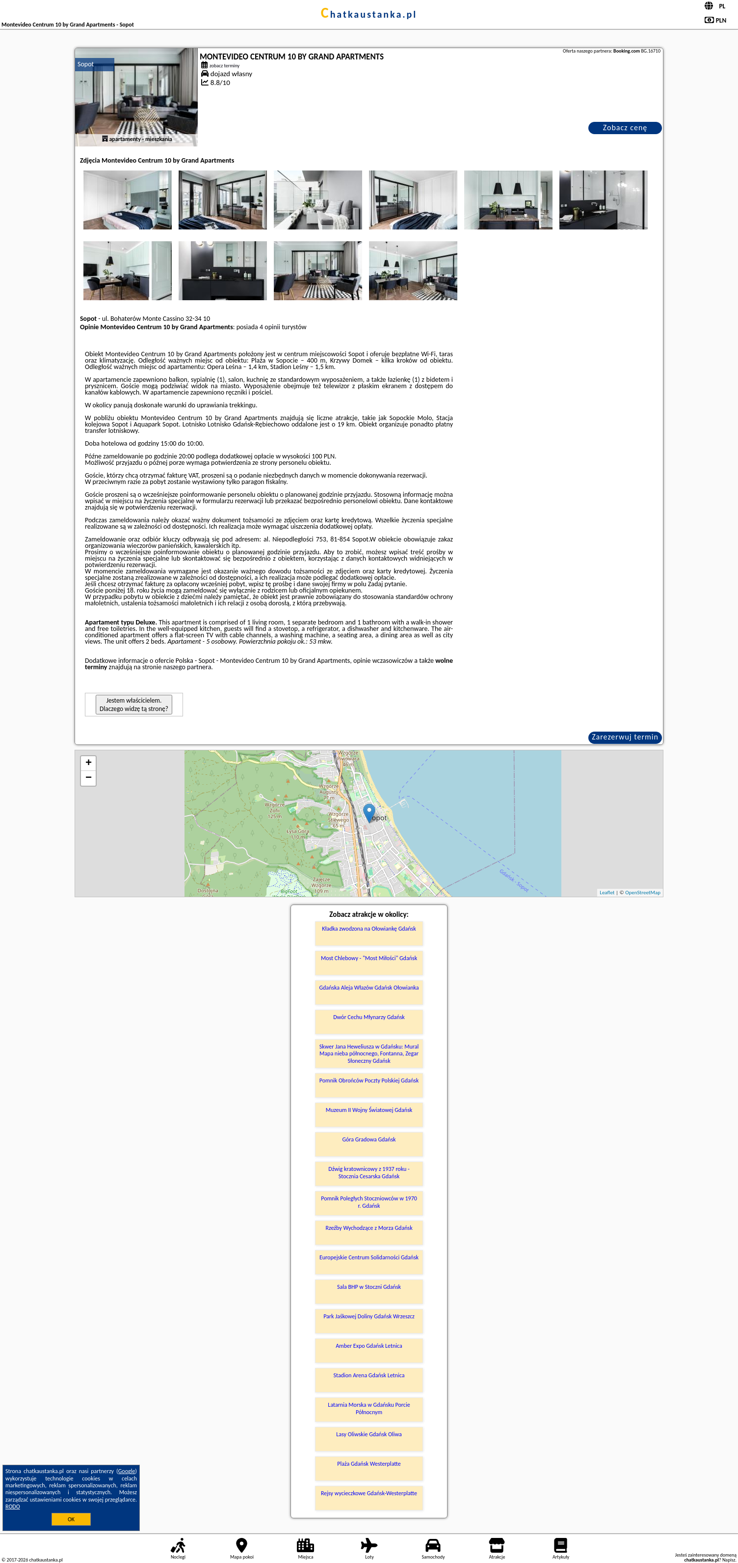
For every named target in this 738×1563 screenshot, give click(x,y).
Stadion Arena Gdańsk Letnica (369, 1375)
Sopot (86, 64)
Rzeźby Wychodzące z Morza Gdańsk (368, 1227)
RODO (12, 1506)
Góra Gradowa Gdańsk (368, 1139)
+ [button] (88, 763)
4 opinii (270, 327)
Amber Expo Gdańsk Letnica (369, 1345)
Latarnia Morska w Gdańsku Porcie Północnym (369, 1408)
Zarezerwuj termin (625, 736)
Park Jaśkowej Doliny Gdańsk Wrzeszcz (369, 1316)
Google (126, 1471)
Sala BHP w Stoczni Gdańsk (369, 1286)
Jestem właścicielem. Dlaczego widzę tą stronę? (134, 704)
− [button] (88, 778)
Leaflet (607, 892)
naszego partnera (187, 667)
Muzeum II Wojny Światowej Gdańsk (369, 1110)
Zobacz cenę (625, 127)
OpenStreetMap (642, 892)
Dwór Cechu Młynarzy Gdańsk (369, 1017)
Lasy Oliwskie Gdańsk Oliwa (368, 1434)
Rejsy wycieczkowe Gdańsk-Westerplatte (369, 1493)
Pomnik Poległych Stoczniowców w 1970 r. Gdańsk (369, 1202)
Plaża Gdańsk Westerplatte (368, 1463)
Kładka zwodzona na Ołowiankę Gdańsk (369, 928)
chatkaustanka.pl (369, 14)
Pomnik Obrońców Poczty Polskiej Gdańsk (369, 1080)
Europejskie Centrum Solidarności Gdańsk (369, 1257)
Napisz (729, 1560)
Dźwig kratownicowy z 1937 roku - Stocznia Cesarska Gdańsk (368, 1172)
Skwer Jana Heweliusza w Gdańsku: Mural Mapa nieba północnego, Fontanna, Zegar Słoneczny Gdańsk (369, 1053)
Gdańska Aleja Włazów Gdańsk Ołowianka (369, 987)
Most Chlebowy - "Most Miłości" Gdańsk (369, 958)
